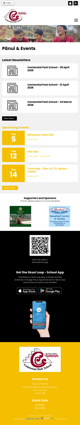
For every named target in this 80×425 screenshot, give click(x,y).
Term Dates (40, 408)
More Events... (10, 188)
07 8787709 (43, 384)
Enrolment (40, 405)
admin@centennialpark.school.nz (42, 387)
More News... (9, 118)
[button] (8, 3)
